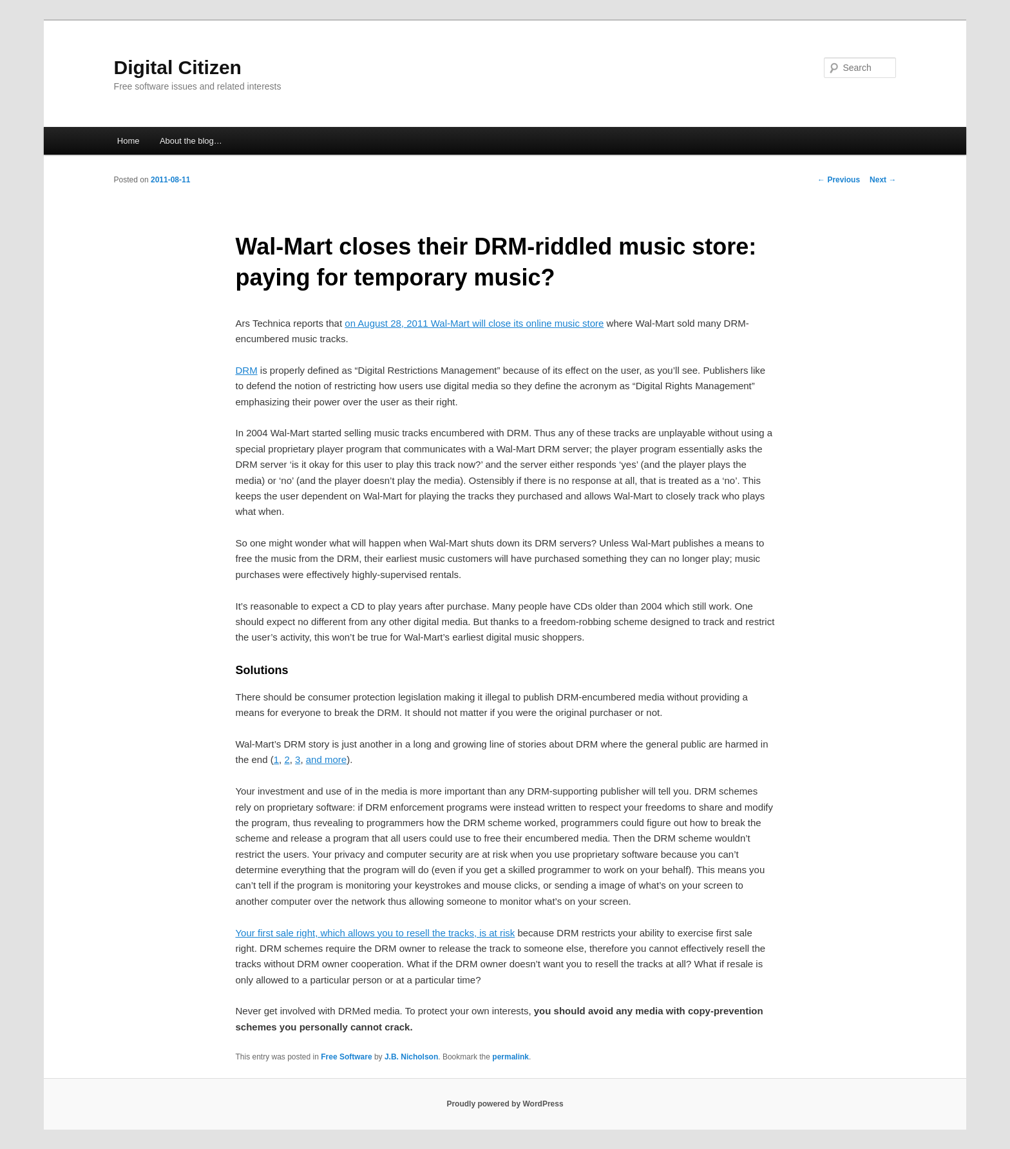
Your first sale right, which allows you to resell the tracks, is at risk (375, 932)
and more (326, 759)
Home (128, 141)
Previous (838, 179)
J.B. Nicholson (411, 1056)
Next (883, 179)
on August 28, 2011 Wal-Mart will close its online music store (474, 323)
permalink (510, 1056)
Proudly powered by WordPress (504, 1103)
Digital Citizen (178, 67)
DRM (246, 370)
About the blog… (191, 141)
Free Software (346, 1056)
